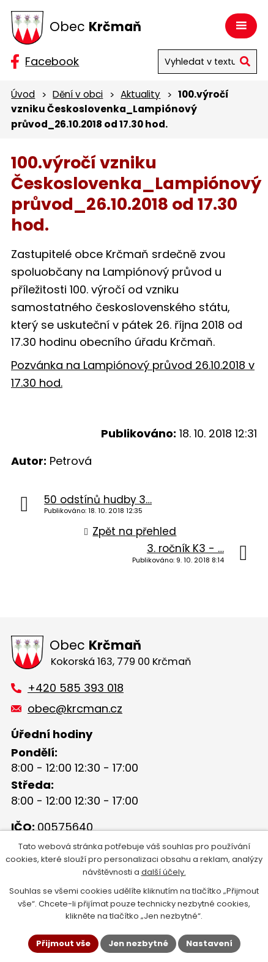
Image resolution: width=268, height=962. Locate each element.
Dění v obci (78, 94)
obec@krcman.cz (75, 708)
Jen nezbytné (138, 943)
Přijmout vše (63, 943)
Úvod (23, 94)
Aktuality (140, 94)
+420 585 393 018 (76, 687)
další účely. (163, 872)
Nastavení (209, 943)
